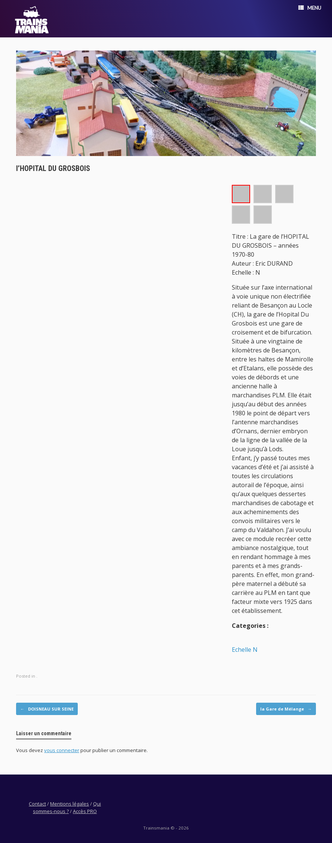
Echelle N (245, 649)
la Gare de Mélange (286, 709)
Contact (37, 803)
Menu (309, 8)
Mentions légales (69, 803)
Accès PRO (85, 811)
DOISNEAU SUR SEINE (47, 709)
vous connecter (61, 750)
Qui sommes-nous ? (67, 807)
